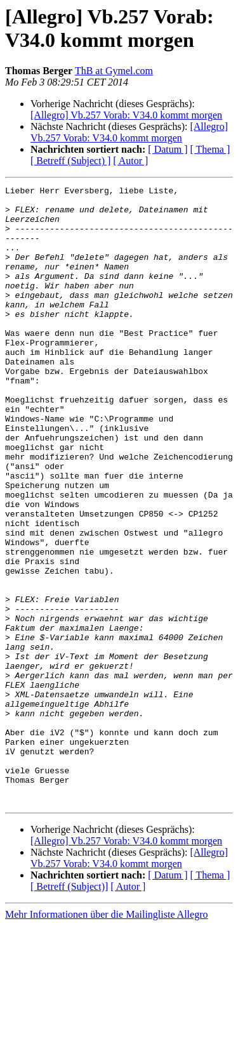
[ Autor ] (130, 160)
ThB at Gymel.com (114, 70)
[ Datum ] (167, 149)
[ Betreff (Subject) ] (70, 160)
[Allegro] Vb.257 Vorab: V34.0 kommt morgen (126, 115)
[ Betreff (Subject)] (69, 1010)
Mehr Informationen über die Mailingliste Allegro (106, 1038)
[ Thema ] (210, 149)
